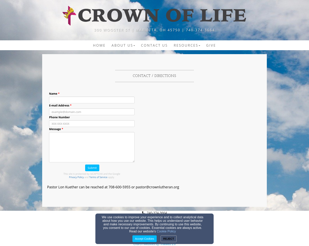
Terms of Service (98, 177)
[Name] (92, 100)
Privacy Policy (76, 177)
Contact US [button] (154, 45)
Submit (92, 168)
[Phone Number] (92, 123)
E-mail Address (59, 105)
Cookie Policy (166, 231)
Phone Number (59, 117)
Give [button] (211, 45)
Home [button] (99, 45)
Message (55, 129)
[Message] (92, 147)
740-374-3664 (157, 213)
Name (53, 93)
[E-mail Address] (92, 111)
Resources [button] (187, 45)
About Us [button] (123, 45)
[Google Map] (217, 133)
